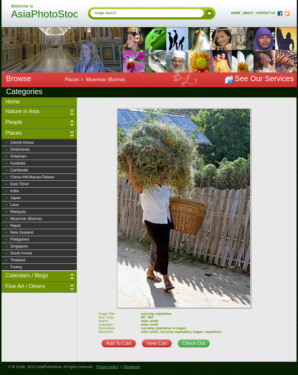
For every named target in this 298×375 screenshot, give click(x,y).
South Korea (21, 253)
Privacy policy (107, 367)
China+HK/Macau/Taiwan (32, 177)
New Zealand (21, 232)
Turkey (16, 267)
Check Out (193, 343)
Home (12, 102)
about (248, 13)
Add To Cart (118, 343)
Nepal (15, 225)
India (14, 191)
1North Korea (21, 142)
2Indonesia (20, 149)
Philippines (19, 239)
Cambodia (19, 170)
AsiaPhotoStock (44, 15)
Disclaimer (132, 367)
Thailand (17, 260)
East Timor (19, 184)
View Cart (156, 343)
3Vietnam (18, 156)
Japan (15, 197)
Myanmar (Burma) (26, 218)
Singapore (19, 246)
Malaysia (18, 211)
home (235, 13)
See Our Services (264, 78)
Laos (14, 204)
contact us (265, 13)
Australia (18, 163)
